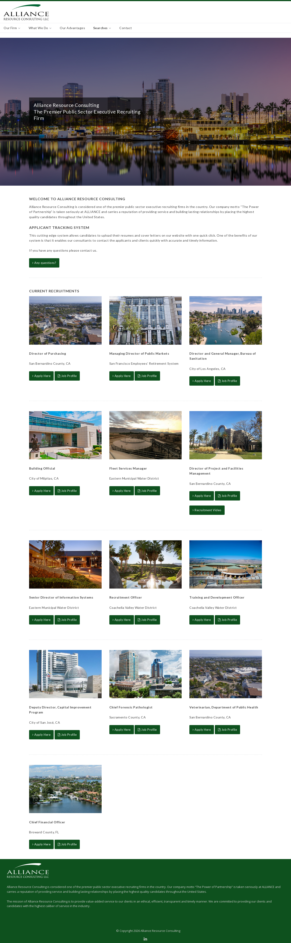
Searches (100, 28)
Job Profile (67, 376)
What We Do (38, 28)
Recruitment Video (207, 510)
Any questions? (44, 263)
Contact (125, 28)
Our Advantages (72, 28)
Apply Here (41, 376)
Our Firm (10, 28)
